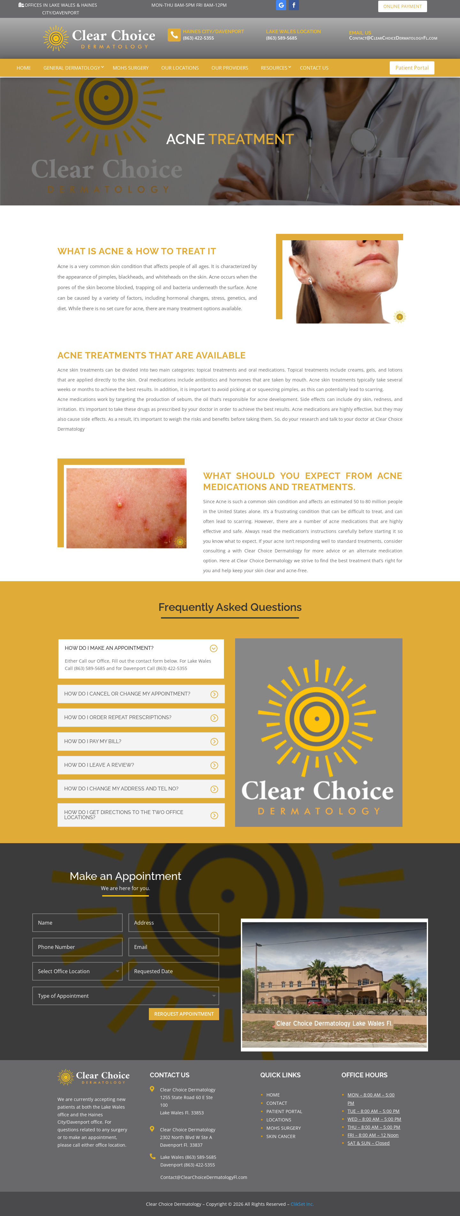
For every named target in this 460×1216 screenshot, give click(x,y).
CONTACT (276, 1102)
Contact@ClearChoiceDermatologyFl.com (393, 38)
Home (24, 68)
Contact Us (314, 68)
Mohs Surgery (131, 68)
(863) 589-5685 (281, 38)
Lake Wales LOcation (293, 32)
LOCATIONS (278, 1119)
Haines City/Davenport (213, 32)
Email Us (360, 33)
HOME (273, 1094)
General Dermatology (71, 68)
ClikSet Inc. (302, 1203)
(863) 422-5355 (198, 38)
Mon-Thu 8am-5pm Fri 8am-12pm (189, 5)
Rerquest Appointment (184, 1013)
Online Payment (402, 6)
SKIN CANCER (280, 1136)
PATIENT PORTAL (284, 1111)
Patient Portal (412, 67)
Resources (274, 68)
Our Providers (229, 68)
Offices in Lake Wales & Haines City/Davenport (61, 9)
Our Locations (180, 68)
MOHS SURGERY (283, 1127)
